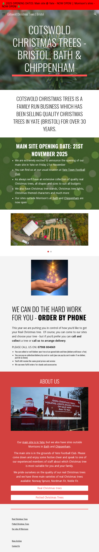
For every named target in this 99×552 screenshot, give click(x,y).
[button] (3, 14)
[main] (49, 50)
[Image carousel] (49, 232)
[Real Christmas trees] (49, 488)
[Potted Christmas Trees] (49, 497)
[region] (49, 5)
